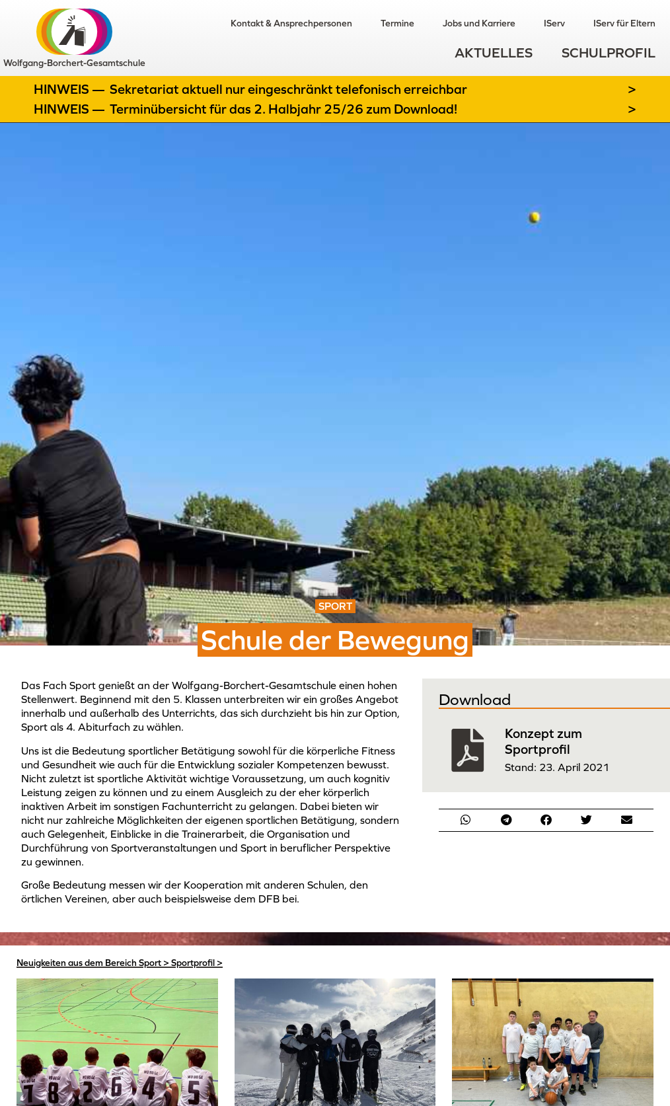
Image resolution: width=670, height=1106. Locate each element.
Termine (395, 23)
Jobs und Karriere (477, 23)
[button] (466, 819)
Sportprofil (193, 962)
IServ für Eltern (624, 23)
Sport (150, 962)
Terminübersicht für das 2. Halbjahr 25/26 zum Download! (283, 109)
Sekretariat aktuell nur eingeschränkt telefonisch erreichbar (288, 89)
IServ (553, 23)
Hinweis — (71, 89)
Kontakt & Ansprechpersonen (289, 23)
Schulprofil (608, 53)
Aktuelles (494, 53)
